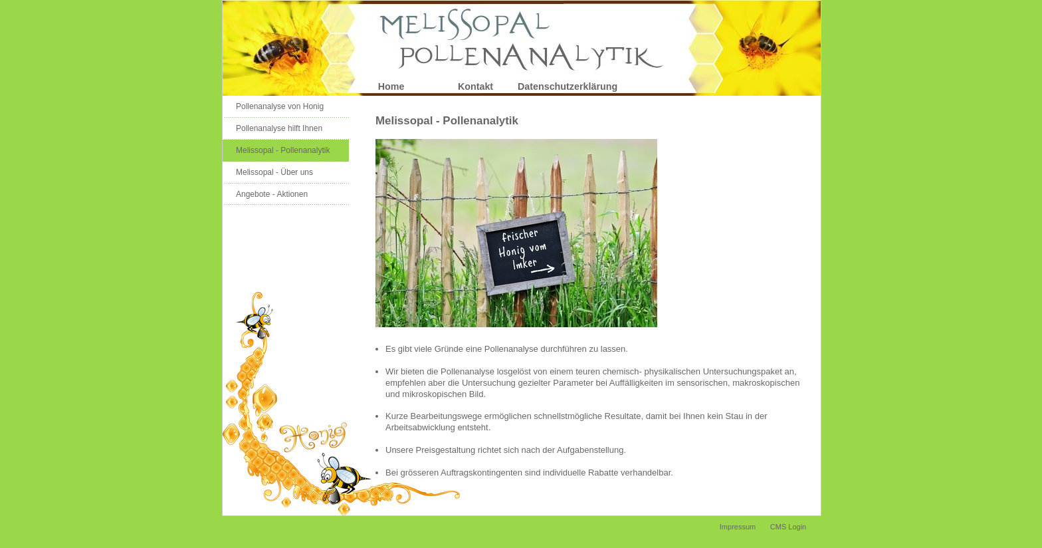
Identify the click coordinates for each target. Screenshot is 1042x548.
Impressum (738, 527)
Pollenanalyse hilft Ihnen (279, 128)
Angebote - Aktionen (272, 194)
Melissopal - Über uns (274, 172)
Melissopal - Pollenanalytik (283, 150)
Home (391, 86)
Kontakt (475, 86)
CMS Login (788, 527)
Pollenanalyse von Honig (280, 106)
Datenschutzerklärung (560, 86)
